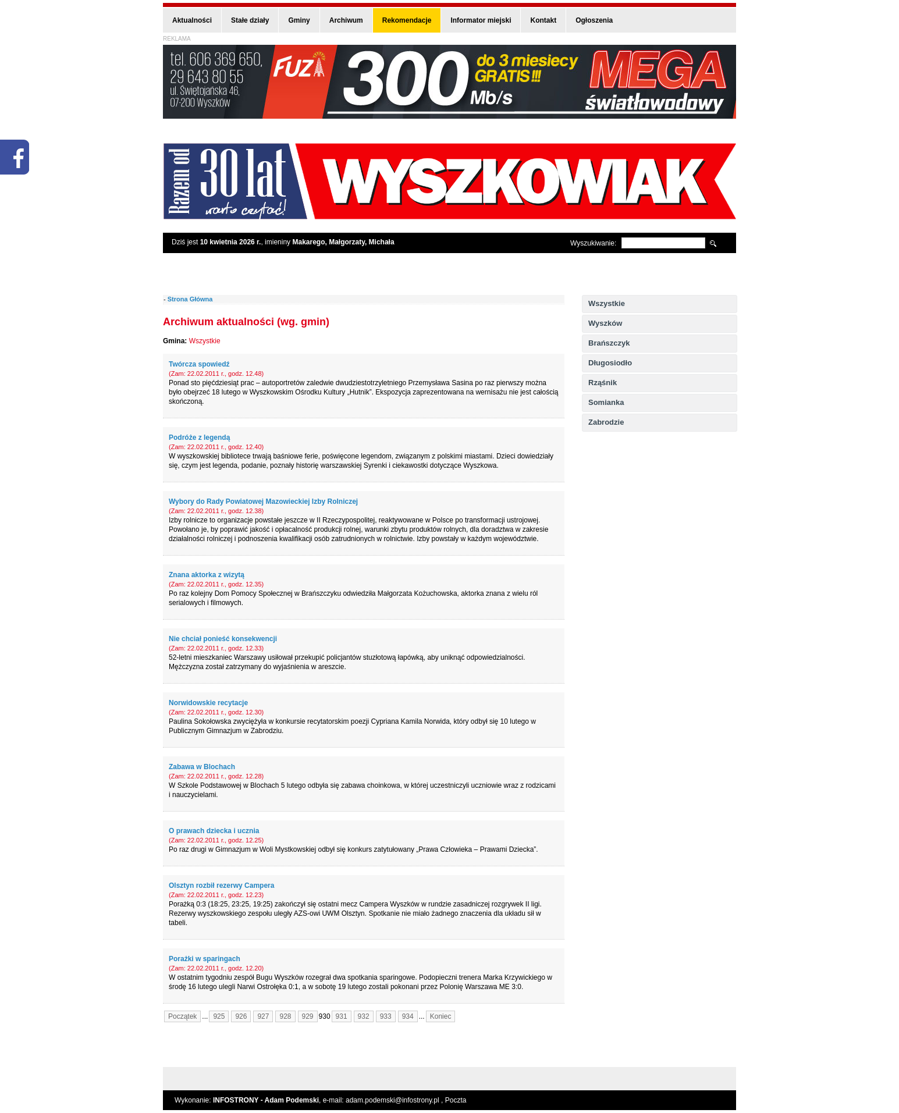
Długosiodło (610, 362)
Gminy (299, 20)
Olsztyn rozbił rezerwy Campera (221, 885)
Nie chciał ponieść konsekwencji (223, 639)
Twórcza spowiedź (199, 364)
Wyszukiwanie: (593, 243)
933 (386, 1016)
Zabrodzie (606, 422)
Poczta (456, 1100)
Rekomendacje (407, 20)
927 (263, 1016)
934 (408, 1016)
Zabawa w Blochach (202, 767)
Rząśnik (602, 382)
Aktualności (192, 20)
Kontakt (543, 20)
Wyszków (605, 323)
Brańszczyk (609, 343)
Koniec (441, 1016)
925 (219, 1016)
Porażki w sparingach (204, 959)
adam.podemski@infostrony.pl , (395, 1100)
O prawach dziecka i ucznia (214, 831)
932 (363, 1016)
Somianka (606, 402)
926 (241, 1016)
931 (341, 1016)
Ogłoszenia (594, 20)
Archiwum (346, 20)
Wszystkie (606, 303)
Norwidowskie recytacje (208, 703)
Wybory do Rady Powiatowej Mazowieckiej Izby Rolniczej (263, 501)
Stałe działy (250, 20)
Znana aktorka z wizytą (206, 575)
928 (285, 1016)
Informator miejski (480, 20)
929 (308, 1016)
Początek (182, 1016)
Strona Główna (190, 299)
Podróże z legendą (199, 437)
